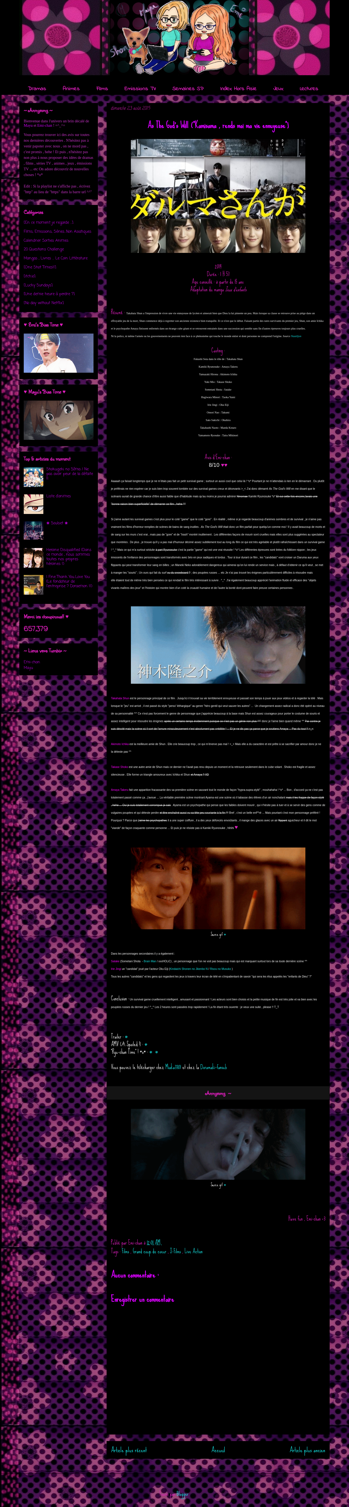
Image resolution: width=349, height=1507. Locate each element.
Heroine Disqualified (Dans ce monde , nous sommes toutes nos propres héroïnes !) (68, 557)
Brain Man (150, 961)
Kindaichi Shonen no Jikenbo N (189, 968)
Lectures (309, 89)
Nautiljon (296, 336)
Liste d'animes (58, 496)
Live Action (194, 1251)
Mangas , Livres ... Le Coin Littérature (56, 258)
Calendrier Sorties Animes (46, 241)
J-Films (176, 1251)
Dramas (37, 89)
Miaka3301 (173, 1067)
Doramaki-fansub (213, 1067)
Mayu (28, 125)
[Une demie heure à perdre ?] (49, 294)
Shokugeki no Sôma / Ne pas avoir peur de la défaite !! (69, 474)
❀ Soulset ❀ (57, 523)
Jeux (278, 89)
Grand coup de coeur (150, 1251)
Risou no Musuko (220, 968)
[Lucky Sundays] (38, 285)
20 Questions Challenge (44, 249)
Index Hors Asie (238, 89)
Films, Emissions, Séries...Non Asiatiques (57, 232)
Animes (71, 89)
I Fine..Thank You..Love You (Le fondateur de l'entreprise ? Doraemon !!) (69, 581)
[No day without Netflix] (44, 303)
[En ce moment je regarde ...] (48, 223)
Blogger (182, 1493)
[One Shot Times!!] (40, 267)
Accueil (218, 1450)
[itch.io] (29, 276)
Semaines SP (187, 89)
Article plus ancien (307, 1450)
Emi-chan (44, 125)
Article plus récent (129, 1450)
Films (102, 89)
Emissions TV (140, 89)
